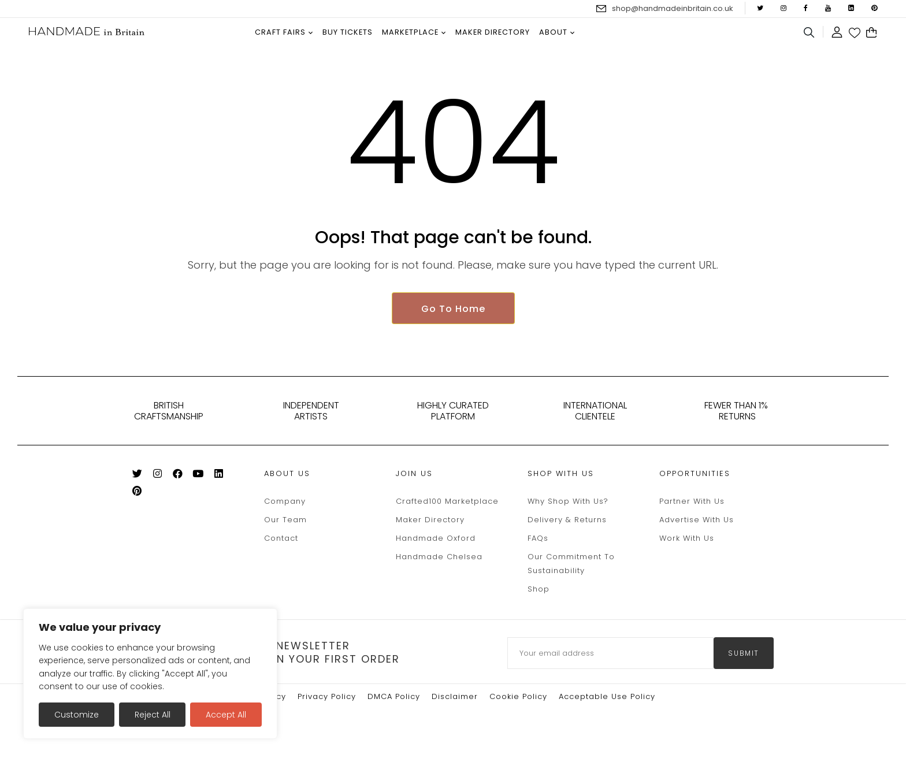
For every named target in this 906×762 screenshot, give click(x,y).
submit (743, 669)
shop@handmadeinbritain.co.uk (672, 8)
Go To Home (453, 324)
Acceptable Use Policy (607, 712)
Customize (76, 714)
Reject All (152, 714)
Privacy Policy (327, 712)
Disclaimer (455, 712)
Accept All (226, 714)
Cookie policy (518, 712)
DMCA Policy (393, 712)
